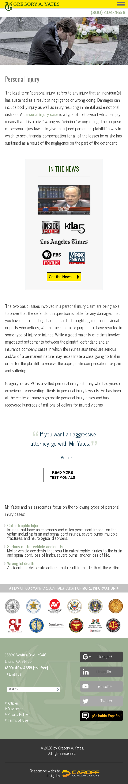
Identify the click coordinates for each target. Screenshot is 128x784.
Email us (15, 674)
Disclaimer (15, 708)
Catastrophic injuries (25, 525)
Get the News (60, 277)
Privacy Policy (18, 714)
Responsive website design (45, 773)
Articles (13, 703)
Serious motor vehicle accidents (35, 546)
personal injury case (40, 114)
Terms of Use (18, 720)
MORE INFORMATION (98, 588)
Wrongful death (20, 563)
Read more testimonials (62, 475)
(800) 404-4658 (108, 12)
